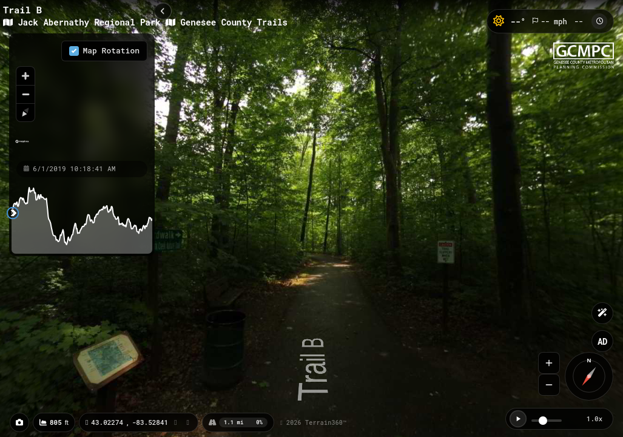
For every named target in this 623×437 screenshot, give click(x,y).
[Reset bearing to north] (25, 112)
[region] (82, 96)
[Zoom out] (25, 94)
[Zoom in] (25, 76)
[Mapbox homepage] (22, 147)
